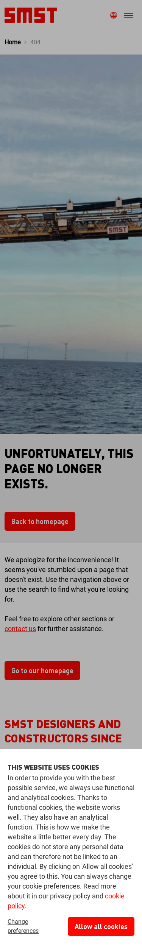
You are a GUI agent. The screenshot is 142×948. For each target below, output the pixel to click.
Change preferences (23, 926)
